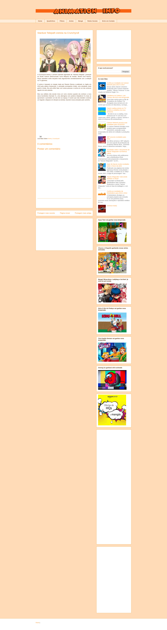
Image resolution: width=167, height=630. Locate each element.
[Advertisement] (64, 203)
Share (37, 622)
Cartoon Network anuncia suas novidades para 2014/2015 (117, 123)
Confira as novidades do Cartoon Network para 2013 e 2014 (118, 84)
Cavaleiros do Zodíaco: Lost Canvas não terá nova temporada (118, 96)
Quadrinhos (51, 21)
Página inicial (65, 213)
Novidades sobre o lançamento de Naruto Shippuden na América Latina (118, 151)
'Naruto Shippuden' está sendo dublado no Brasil (117, 177)
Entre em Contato (108, 21)
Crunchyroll (55, 138)
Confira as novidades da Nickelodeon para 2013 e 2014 (117, 192)
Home (40, 21)
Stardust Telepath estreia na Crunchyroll (58, 33)
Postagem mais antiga (83, 213)
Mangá (80, 21)
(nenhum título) (112, 206)
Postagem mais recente (46, 213)
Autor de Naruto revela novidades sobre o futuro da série (118, 165)
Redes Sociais (92, 21)
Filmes (62, 21)
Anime (71, 21)
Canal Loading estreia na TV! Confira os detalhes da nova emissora (116, 110)
